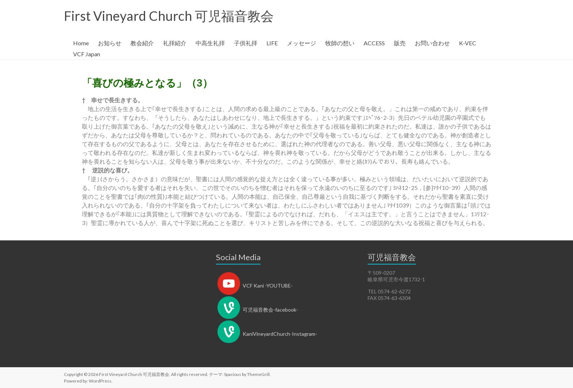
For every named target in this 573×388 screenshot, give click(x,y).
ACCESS (374, 42)
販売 (400, 42)
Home (81, 42)
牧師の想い (339, 42)
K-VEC (467, 42)
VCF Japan (86, 53)
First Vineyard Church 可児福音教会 (169, 16)
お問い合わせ (432, 42)
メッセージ (301, 42)
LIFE (272, 42)
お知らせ (109, 42)
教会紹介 (142, 42)
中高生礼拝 (210, 42)
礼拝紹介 (174, 42)
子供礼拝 (245, 42)
